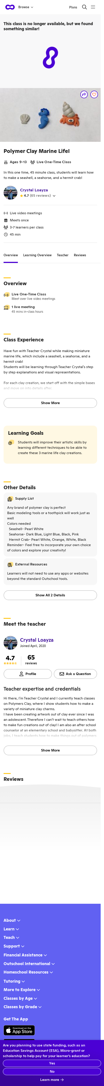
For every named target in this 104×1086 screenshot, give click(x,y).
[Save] (94, 94)
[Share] (84, 94)
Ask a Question (75, 673)
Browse (25, 7)
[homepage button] (10, 7)
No (52, 1071)
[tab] (11, 255)
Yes (52, 1063)
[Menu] (93, 7)
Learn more (52, 1079)
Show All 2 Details (50, 595)
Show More (50, 403)
